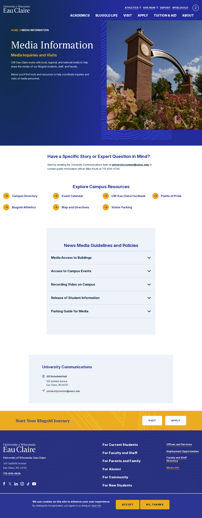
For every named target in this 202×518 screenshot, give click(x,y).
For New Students (117, 485)
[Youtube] (34, 484)
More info (96, 505)
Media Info (172, 467)
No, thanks (154, 504)
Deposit (165, 7)
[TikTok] (28, 484)
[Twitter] (10, 484)
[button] (196, 8)
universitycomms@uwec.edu (130, 164)
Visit (127, 15)
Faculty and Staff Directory (176, 459)
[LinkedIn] (16, 484)
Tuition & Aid (165, 15)
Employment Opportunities (182, 451)
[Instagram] (22, 484)
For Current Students (120, 445)
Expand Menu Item (91, 15)
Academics (80, 15)
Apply (143, 15)
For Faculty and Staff (120, 453)
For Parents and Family (122, 461)
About (188, 15)
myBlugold (180, 7)
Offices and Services (179, 444)
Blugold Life (106, 15)
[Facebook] (4, 484)
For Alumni (112, 469)
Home (14, 30)
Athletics (131, 7)
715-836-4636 (12, 473)
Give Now (149, 7)
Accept (128, 504)
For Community (115, 477)
